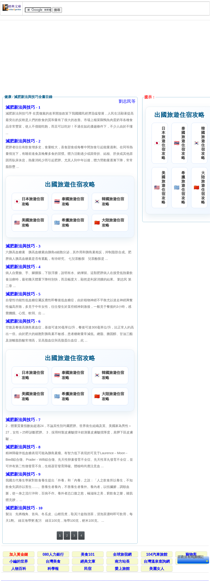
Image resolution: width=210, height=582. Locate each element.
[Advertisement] (105, 57)
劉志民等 (127, 101)
